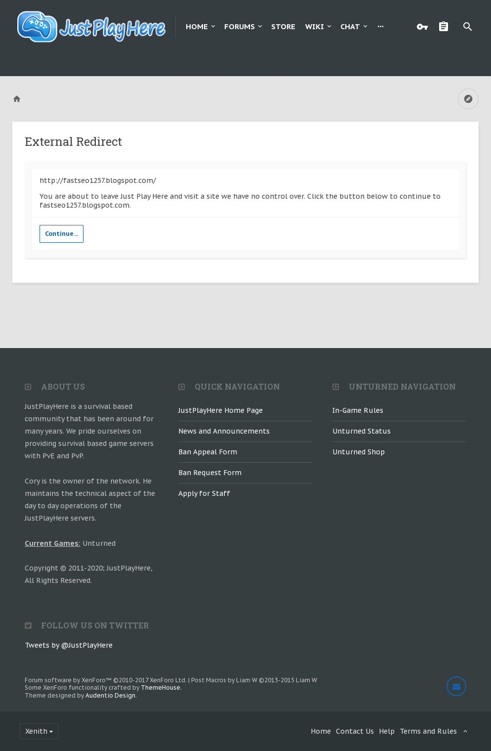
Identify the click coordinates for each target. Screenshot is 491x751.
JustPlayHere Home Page (220, 410)
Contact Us (355, 731)
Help (387, 731)
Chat (350, 26)
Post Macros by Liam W (254, 680)
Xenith (36, 731)
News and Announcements (224, 431)
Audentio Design (110, 695)
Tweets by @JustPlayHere (69, 645)
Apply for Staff (204, 493)
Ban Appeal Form (207, 451)
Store (283, 26)
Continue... (61, 233)
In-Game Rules (357, 410)
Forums (239, 26)
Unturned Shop (358, 451)
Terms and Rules (428, 731)
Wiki (314, 26)
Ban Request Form (210, 472)
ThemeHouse (160, 687)
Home (197, 26)
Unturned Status (361, 431)
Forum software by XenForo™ (106, 680)
